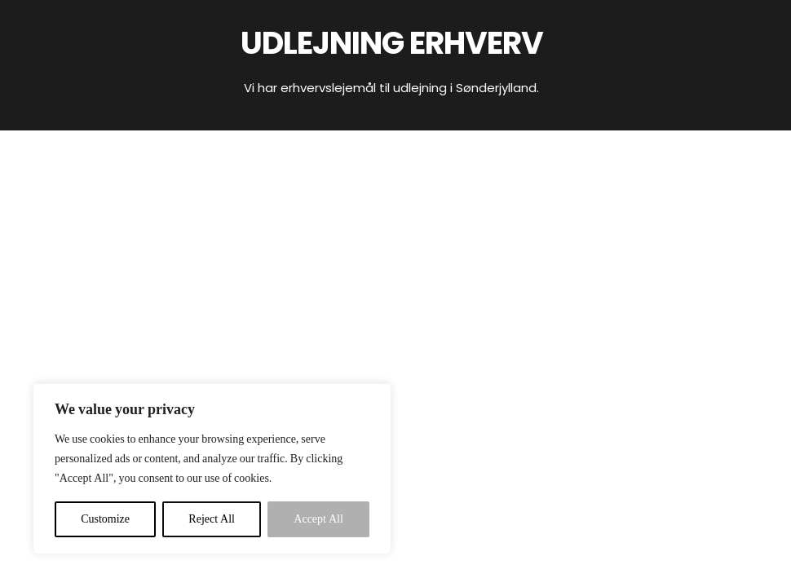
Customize (105, 519)
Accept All (318, 519)
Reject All (211, 519)
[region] (212, 468)
